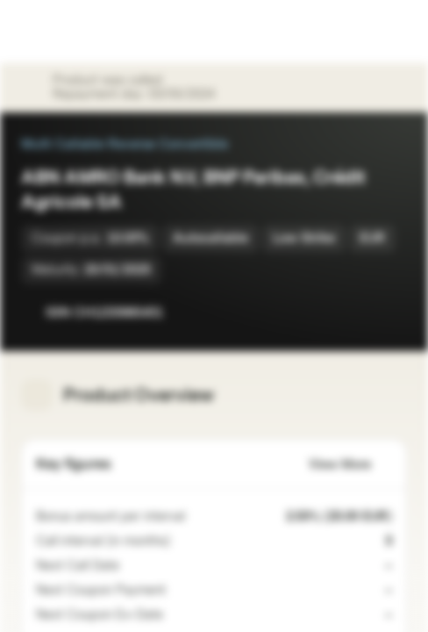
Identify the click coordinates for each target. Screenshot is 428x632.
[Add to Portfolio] (389, 312)
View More (350, 464)
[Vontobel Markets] (69, 32)
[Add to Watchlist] (354, 312)
